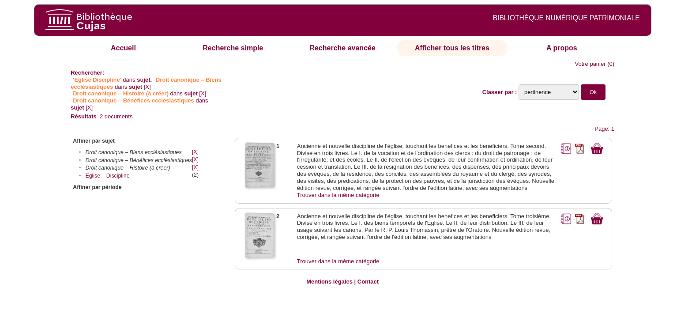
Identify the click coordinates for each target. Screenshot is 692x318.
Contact (368, 281)
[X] (147, 86)
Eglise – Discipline (107, 176)
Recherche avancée (342, 48)
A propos (561, 48)
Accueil (123, 48)
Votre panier (590, 64)
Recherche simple (233, 48)
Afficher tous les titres (452, 48)
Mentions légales (329, 281)
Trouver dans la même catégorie (338, 195)
